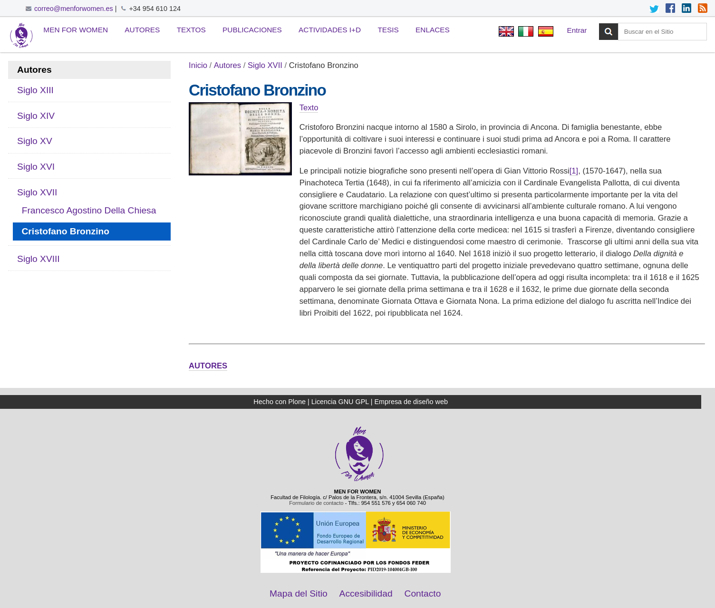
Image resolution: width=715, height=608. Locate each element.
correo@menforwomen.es (73, 8)
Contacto (423, 593)
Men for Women (75, 30)
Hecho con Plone (279, 401)
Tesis (387, 30)
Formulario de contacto (316, 503)
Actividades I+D (330, 30)
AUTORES (208, 365)
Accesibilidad (366, 593)
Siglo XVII (265, 65)
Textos (191, 30)
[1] (574, 170)
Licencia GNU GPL (340, 401)
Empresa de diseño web (411, 401)
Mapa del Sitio (299, 593)
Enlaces (432, 30)
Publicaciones (252, 30)
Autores (142, 30)
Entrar (577, 30)
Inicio (198, 65)
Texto (309, 107)
